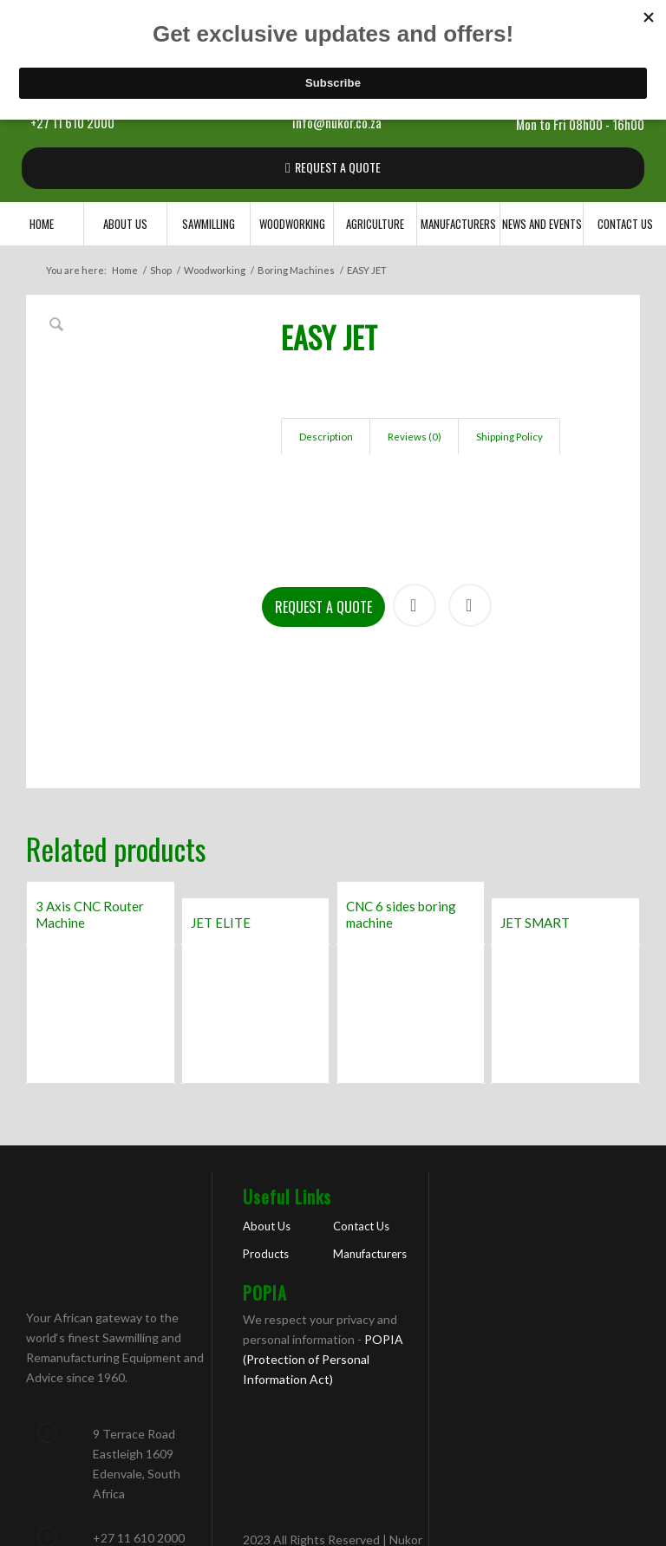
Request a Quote (323, 493)
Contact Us (361, 1112)
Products (266, 1140)
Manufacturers (370, 1140)
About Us (267, 1112)
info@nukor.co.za (337, 122)
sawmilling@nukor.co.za (156, 1496)
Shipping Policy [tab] (509, 436)
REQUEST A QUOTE (338, 167)
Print (470, 491)
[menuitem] (41, 223)
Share (414, 491)
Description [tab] (326, 436)
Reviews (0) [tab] (414, 436)
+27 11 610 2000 (72, 122)
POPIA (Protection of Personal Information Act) (323, 1245)
